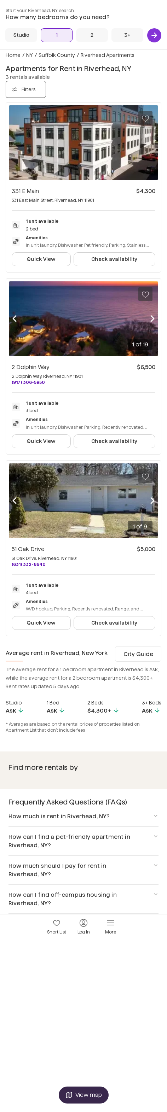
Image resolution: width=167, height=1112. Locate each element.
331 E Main (25, 191)
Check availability (114, 259)
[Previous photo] (14, 319)
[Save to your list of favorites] (145, 118)
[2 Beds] (92, 35)
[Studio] (21, 35)
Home (13, 55)
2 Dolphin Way (31, 367)
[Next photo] (152, 319)
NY (29, 55)
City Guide (138, 654)
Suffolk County (57, 55)
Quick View (41, 259)
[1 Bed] (56, 35)
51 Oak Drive (28, 549)
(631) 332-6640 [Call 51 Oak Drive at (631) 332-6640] (29, 564)
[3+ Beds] (127, 35)
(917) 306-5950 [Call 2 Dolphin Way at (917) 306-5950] (28, 382)
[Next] (154, 35)
